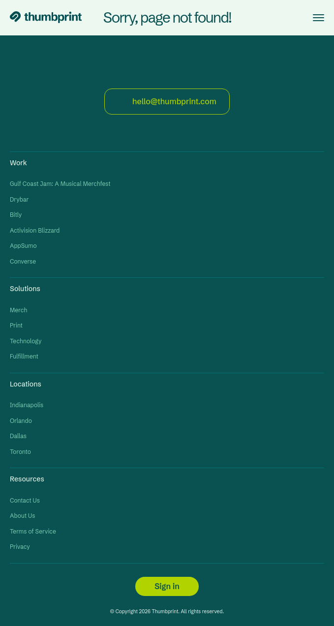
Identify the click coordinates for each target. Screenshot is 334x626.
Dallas (18, 436)
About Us (22, 515)
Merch (18, 310)
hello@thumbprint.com (167, 101)
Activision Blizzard (35, 230)
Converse (23, 261)
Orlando (21, 420)
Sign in (167, 586)
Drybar (19, 199)
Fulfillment (24, 356)
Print (16, 325)
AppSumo (23, 245)
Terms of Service (33, 531)
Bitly (16, 214)
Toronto (20, 451)
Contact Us (25, 500)
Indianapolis (26, 405)
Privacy (20, 546)
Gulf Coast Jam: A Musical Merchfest (60, 183)
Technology (26, 341)
